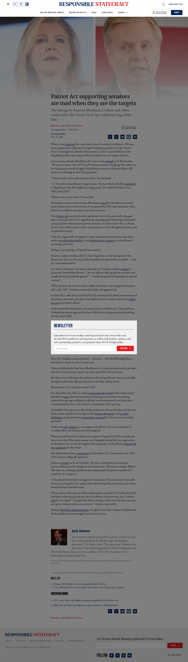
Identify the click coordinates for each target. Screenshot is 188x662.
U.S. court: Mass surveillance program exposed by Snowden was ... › (88, 600)
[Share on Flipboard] (129, 137)
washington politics (58, 129)
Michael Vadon (111, 573)
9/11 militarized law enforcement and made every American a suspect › (89, 587)
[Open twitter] (15, 4)
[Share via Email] (135, 137)
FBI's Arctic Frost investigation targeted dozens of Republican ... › (87, 605)
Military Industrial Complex (52, 12)
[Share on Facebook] (116, 137)
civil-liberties (73, 129)
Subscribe (124, 348)
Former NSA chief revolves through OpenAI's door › (81, 584)
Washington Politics (78, 12)
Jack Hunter (58, 134)
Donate (176, 12)
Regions (121, 12)
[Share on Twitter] (110, 137)
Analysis (55, 126)
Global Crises (107, 12)
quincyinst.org (175, 4)
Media (94, 12)
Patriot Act (62, 216)
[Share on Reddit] (122, 137)
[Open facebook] (21, 4)
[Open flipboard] (27, 4)
